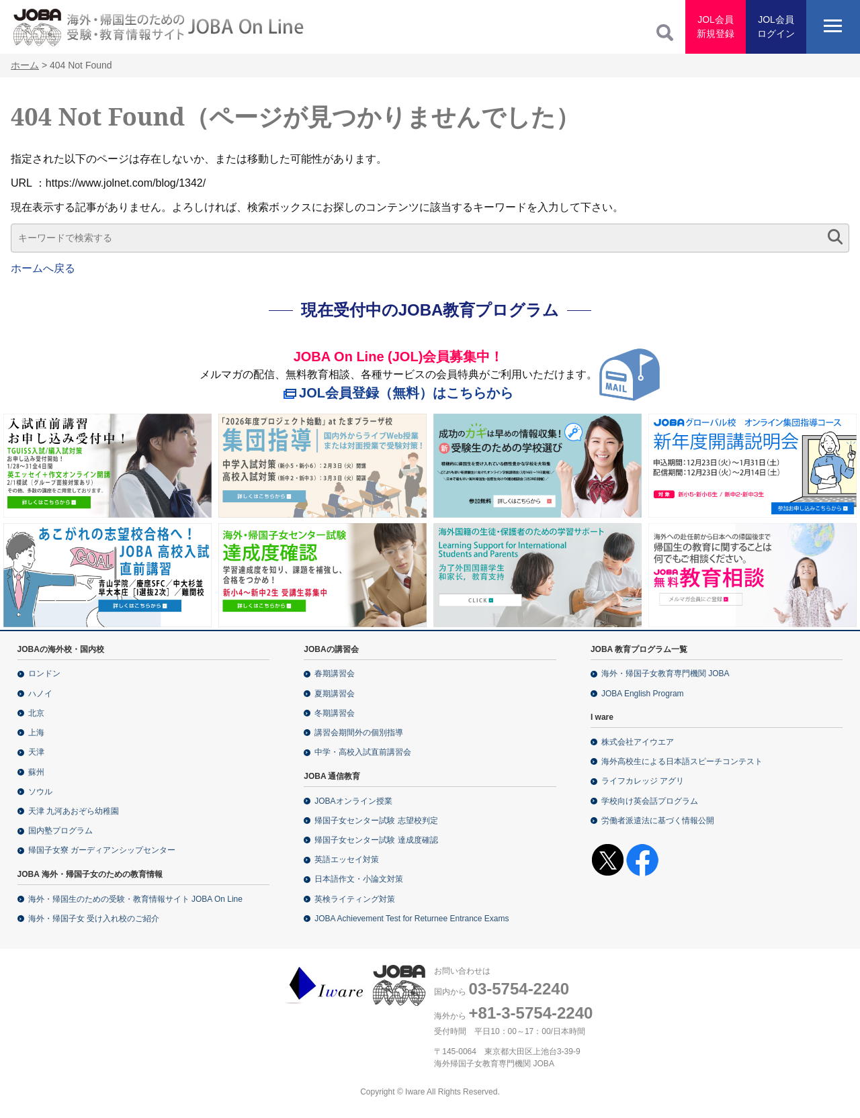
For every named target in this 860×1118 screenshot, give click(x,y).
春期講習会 (334, 673)
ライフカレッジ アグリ (642, 781)
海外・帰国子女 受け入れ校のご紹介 (93, 918)
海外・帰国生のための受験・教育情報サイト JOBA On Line (135, 899)
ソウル (40, 791)
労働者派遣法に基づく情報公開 (657, 820)
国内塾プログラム (60, 830)
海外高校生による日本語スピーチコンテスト (682, 761)
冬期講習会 (334, 713)
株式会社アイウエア (637, 742)
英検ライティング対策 (354, 899)
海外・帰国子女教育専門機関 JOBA (665, 673)
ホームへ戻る (43, 268)
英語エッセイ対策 (346, 859)
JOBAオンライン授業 (353, 801)
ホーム (25, 65)
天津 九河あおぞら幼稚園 (73, 811)
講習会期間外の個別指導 (358, 732)
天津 (36, 752)
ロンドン (44, 673)
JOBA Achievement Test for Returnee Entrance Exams (411, 918)
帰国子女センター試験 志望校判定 (375, 820)
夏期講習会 (334, 693)
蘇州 (36, 772)
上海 (36, 732)
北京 (36, 713)
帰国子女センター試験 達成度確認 (375, 840)
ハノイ (40, 693)
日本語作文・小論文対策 (358, 879)
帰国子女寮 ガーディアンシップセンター (101, 850)
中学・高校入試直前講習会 (362, 752)
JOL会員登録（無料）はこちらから (406, 392)
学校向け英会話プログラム (649, 801)
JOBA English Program (642, 693)
